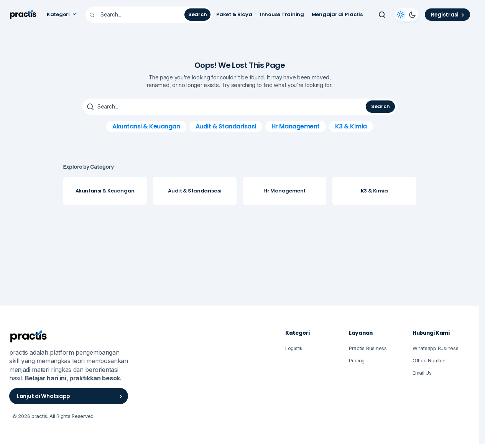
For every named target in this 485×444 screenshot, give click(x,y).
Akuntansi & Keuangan (146, 126)
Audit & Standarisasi (226, 126)
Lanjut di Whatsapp (70, 396)
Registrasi (448, 14)
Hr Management (295, 126)
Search (197, 14)
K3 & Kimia (351, 126)
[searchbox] (135, 14)
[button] (382, 14)
